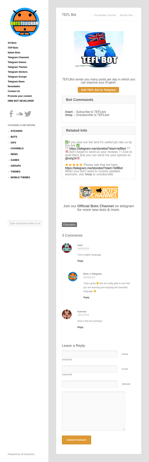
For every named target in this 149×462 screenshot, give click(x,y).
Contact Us (14, 91)
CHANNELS (17, 148)
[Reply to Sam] (80, 261)
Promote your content (20, 96)
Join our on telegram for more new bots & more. (98, 208)
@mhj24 (71, 158)
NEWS (14, 154)
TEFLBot (68, 79)
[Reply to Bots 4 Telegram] (86, 297)
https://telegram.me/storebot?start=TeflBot (93, 168)
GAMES (15, 160)
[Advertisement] (25, 199)
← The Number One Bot (103, 15)
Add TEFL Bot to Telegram (98, 89)
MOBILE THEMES (20, 177)
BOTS (14, 137)
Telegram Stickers (18, 72)
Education (69, 224)
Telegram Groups (17, 76)
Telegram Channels (18, 57)
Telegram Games (17, 62)
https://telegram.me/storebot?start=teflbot (97, 148)
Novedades (14, 86)
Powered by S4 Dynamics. (21, 454)
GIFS (13, 142)
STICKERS (16, 131)
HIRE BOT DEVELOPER (21, 101)
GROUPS (16, 166)
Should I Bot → (127, 15)
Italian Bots (14, 52)
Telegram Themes (17, 67)
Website (126, 384)
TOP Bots (13, 47)
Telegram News (16, 81)
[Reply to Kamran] (80, 327)
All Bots (12, 43)
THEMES (15, 171)
